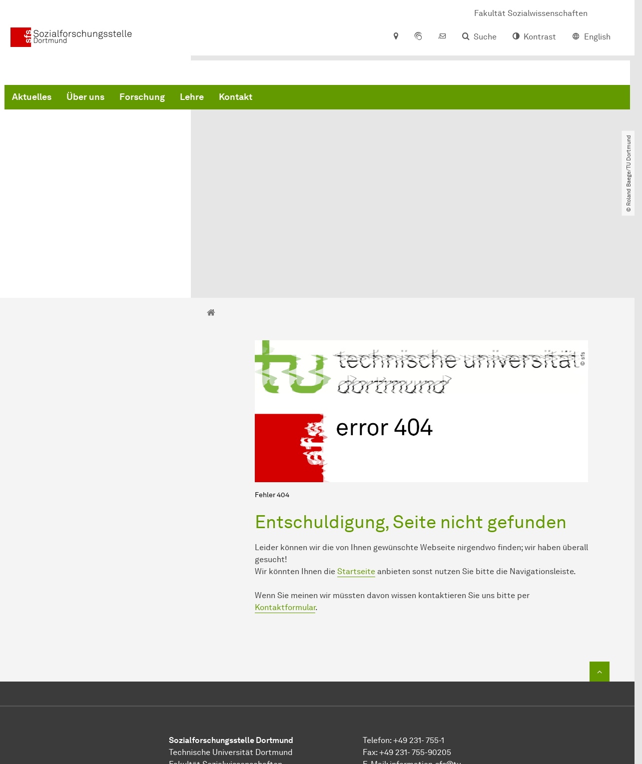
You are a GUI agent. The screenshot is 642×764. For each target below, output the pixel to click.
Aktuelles (183, 99)
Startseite (356, 470)
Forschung (294, 99)
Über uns (237, 99)
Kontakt (387, 99)
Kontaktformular (285, 506)
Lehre (344, 99)
